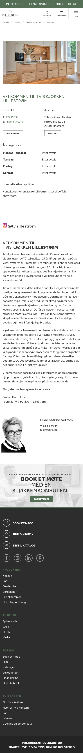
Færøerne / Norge (33, 22)
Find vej (52, 133)
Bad (5, 581)
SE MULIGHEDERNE (64, 4)
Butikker (17, 22)
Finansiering (10, 677)
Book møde (12, 133)
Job (5, 713)
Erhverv (8, 718)
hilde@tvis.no (14, 121)
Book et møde (11, 656)
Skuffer (7, 632)
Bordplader (10, 591)
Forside (6, 22)
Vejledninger (11, 672)
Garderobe (10, 586)
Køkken (7, 575)
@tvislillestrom (19, 226)
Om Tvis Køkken (13, 702)
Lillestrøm (50, 22)
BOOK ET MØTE (41, 499)
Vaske (6, 637)
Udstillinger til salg (14, 602)
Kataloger (9, 667)
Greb (6, 626)
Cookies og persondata (17, 723)
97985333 (12, 117)
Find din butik (11, 683)
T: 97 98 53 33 (49, 426)
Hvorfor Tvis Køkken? (16, 707)
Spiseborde (10, 621)
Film (5, 662)
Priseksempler (12, 597)
